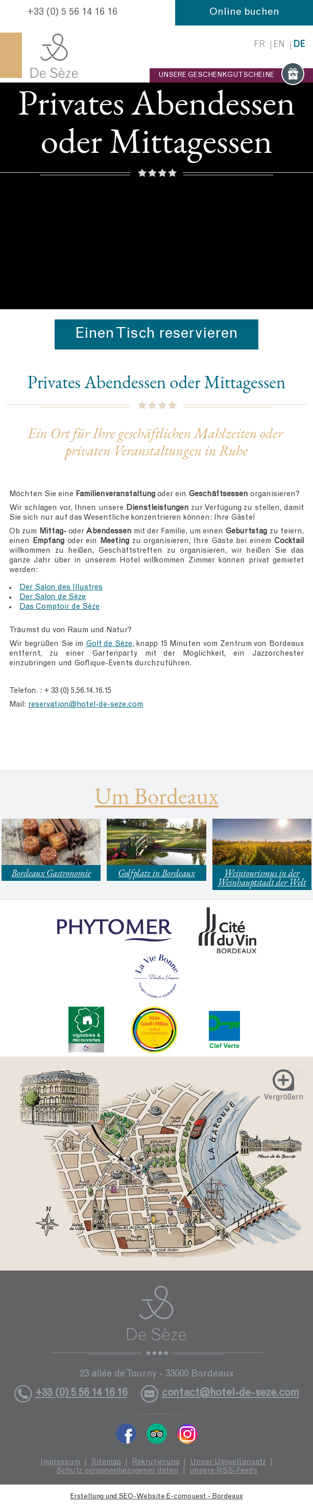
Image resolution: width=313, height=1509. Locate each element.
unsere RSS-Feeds (223, 1471)
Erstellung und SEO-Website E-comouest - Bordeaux (156, 1496)
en (279, 45)
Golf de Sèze (109, 644)
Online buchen (244, 13)
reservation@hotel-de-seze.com (85, 705)
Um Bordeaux (156, 796)
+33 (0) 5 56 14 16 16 (72, 13)
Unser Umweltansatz (228, 1462)
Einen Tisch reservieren (156, 334)
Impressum (60, 1462)
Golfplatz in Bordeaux (156, 873)
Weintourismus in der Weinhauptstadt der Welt (262, 877)
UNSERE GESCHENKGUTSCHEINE (231, 75)
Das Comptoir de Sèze (59, 607)
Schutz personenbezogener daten (117, 1471)
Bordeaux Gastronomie (51, 873)
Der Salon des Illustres (61, 587)
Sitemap (106, 1462)
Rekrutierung (155, 1462)
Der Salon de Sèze (52, 597)
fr (259, 45)
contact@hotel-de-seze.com (230, 1393)
